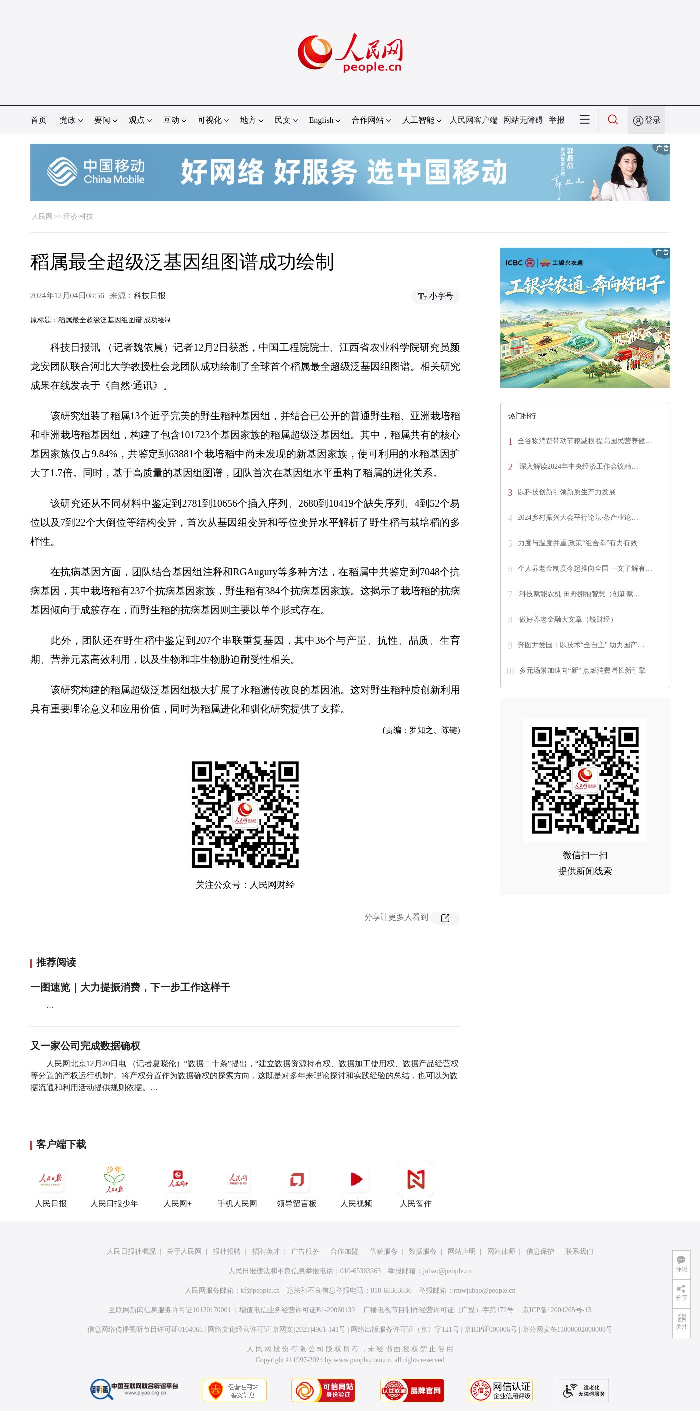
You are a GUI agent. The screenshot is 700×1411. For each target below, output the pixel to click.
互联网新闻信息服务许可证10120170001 (170, 1310)
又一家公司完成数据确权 (85, 1045)
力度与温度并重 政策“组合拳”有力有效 (578, 543)
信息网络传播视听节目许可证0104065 (145, 1329)
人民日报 (50, 1185)
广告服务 (305, 1251)
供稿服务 (384, 1251)
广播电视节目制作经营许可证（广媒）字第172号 (438, 1310)
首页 (39, 120)
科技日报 (150, 295)
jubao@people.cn (447, 1271)
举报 (557, 120)
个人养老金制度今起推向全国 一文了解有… (585, 568)
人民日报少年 (114, 1185)
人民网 (42, 216)
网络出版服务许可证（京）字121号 (405, 1329)
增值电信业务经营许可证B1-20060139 (297, 1310)
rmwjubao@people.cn (485, 1290)
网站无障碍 (523, 120)
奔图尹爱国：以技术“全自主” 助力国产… (581, 645)
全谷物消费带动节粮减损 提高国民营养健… (585, 441)
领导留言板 (297, 1185)
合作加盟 (344, 1251)
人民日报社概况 (131, 1251)
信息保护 (540, 1251)
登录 (653, 120)
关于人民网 (184, 1251)
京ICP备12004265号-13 (556, 1310)
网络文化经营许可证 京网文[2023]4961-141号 (277, 1329)
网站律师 (501, 1251)
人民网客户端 (474, 120)
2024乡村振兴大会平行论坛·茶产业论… (578, 517)
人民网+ (177, 1185)
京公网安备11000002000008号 (567, 1329)
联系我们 (579, 1251)
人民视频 (356, 1185)
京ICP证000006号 (490, 1329)
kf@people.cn (260, 1290)
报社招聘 (227, 1251)
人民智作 (415, 1185)
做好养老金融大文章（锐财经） (568, 619)
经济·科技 (78, 216)
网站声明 (462, 1251)
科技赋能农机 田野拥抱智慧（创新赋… (579, 594)
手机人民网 (237, 1185)
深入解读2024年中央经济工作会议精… (578, 466)
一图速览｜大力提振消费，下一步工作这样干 (130, 987)
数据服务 (423, 1251)
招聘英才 (266, 1251)
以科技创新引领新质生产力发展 (567, 492)
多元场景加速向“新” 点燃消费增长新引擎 (582, 670)
